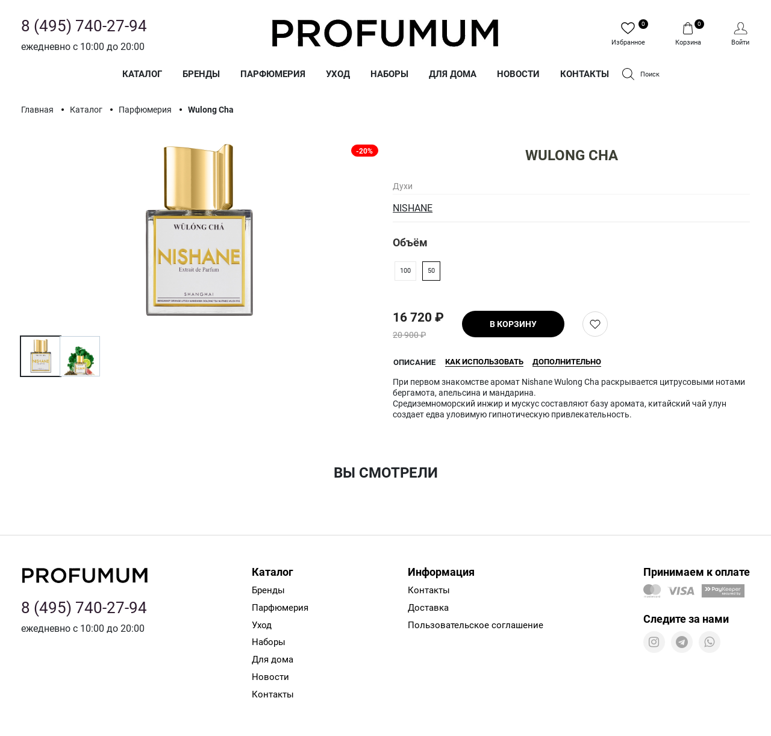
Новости (518, 74)
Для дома (452, 74)
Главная (38, 109)
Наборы (389, 74)
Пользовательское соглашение (475, 625)
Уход (338, 74)
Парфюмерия (272, 74)
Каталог (142, 74)
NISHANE (412, 208)
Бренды (201, 74)
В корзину (513, 324)
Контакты (584, 74)
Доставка (428, 607)
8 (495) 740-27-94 (84, 26)
